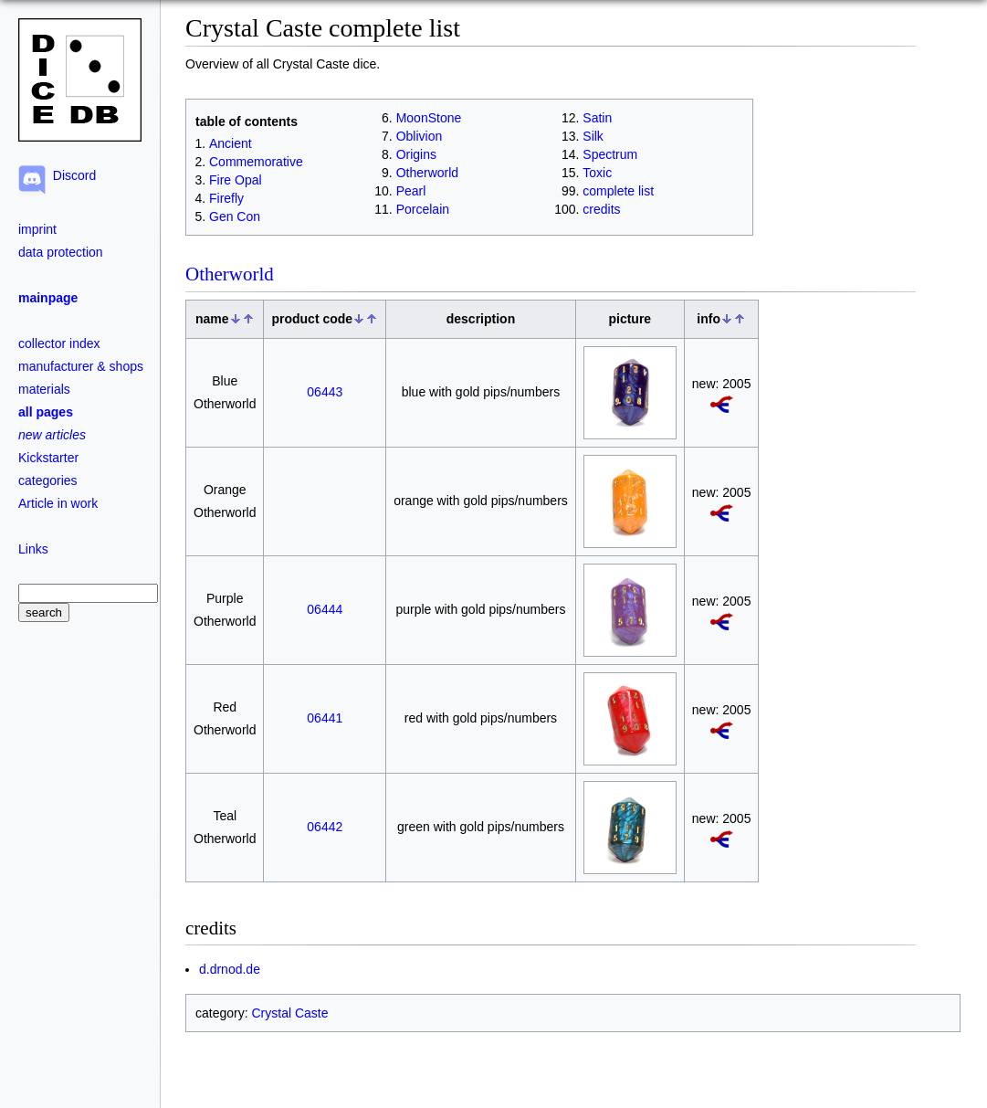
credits (601, 209)
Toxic (597, 172)
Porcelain (422, 209)
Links (33, 549)
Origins (416, 154)
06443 (324, 392)
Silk (593, 136)
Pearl (411, 191)
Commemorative (256, 161)
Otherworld (427, 172)
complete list (618, 191)
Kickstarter (48, 457)
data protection (60, 252)
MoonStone (429, 118)
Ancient (230, 143)
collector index (59, 343)
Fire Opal (235, 180)
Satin (597, 118)
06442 (324, 826)
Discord (71, 175)
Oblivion (419, 136)
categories (48, 480)
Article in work (58, 503)
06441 (324, 718)
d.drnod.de (229, 969)
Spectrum (610, 154)
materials (44, 389)
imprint (37, 229)
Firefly (226, 198)
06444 (324, 609)
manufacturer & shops (80, 366)
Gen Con (234, 216)
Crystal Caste (289, 1013)
